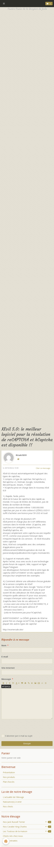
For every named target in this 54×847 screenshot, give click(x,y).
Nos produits (9, 777)
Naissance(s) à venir (12, 801)
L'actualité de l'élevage (13, 797)
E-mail (4, 656)
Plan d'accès (8, 781)
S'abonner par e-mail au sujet (16, 735)
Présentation (9, 772)
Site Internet (8, 668)
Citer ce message (43, 468)
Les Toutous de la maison (27, 831)
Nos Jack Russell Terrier (27, 822)
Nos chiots (8, 806)
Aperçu (6, 686)
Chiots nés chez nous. (13, 836)
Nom (3, 645)
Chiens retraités (10, 840)
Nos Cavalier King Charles (27, 826)
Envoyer (27, 743)
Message (6, 679)
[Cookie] (6, 841)
